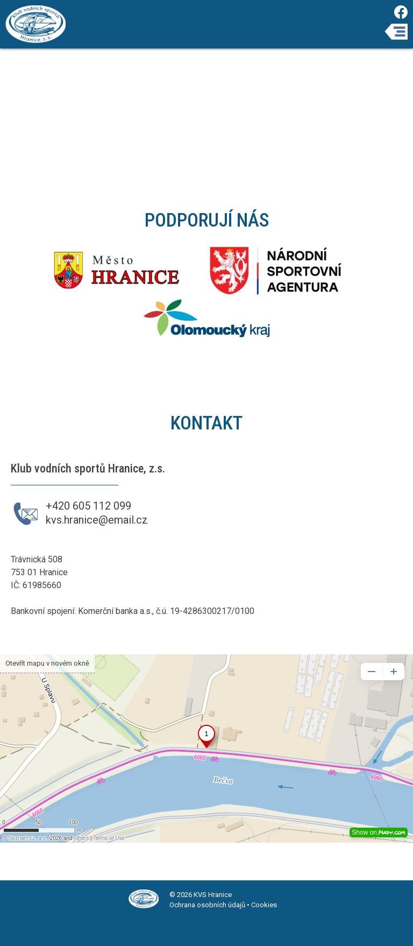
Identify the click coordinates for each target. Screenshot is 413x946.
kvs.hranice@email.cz (97, 519)
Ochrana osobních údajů (207, 905)
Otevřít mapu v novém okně (47, 663)
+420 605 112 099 (88, 505)
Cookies (264, 905)
